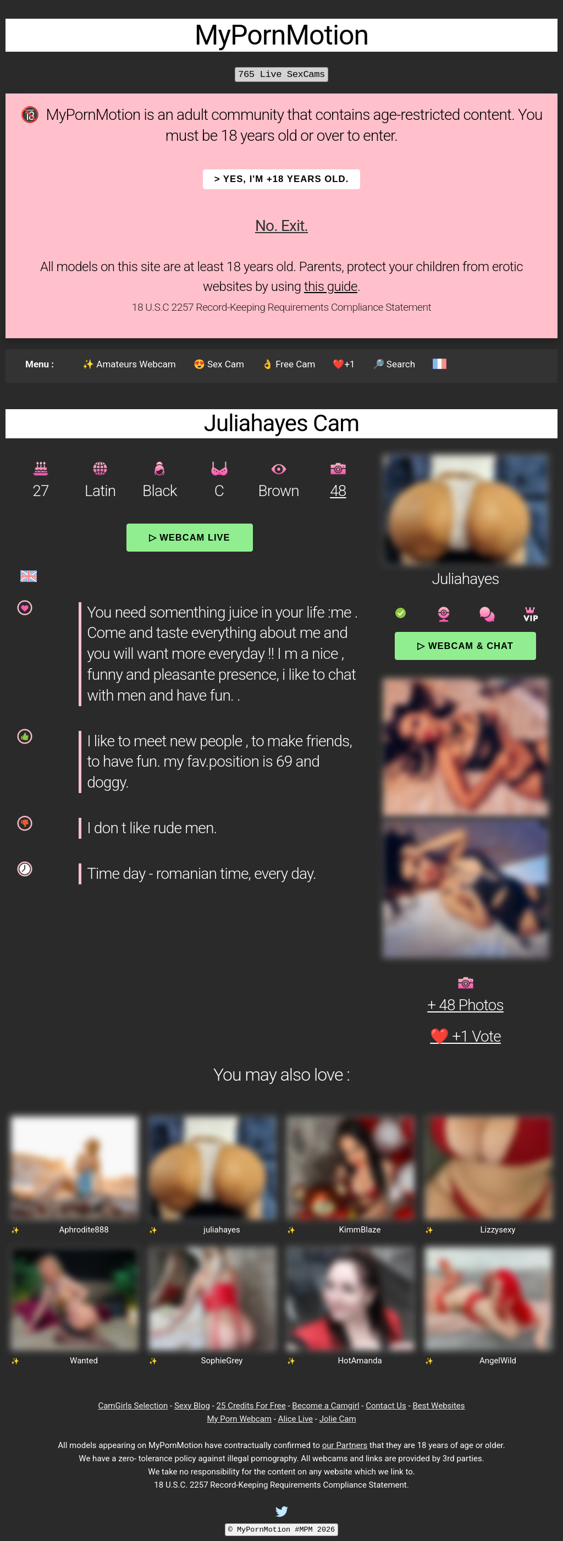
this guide (330, 286)
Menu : (39, 364)
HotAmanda (360, 1361)
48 (338, 491)
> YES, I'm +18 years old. (281, 179)
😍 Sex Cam (219, 364)
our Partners (345, 1445)
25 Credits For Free (251, 1406)
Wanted (84, 1361)
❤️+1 (344, 364)
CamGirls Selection (133, 1406)
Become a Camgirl (325, 1406)
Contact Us (386, 1406)
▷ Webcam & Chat (465, 646)
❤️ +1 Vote (465, 1036)
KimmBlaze (360, 1230)
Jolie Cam (337, 1419)
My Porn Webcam (239, 1419)
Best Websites (438, 1406)
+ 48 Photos (465, 1005)
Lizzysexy (498, 1230)
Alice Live (295, 1419)
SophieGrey (222, 1361)
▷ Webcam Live (189, 537)
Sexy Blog (192, 1406)
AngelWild (497, 1361)
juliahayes (221, 1230)
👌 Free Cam (288, 364)
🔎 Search (394, 364)
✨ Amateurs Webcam (129, 364)
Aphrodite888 (83, 1230)
